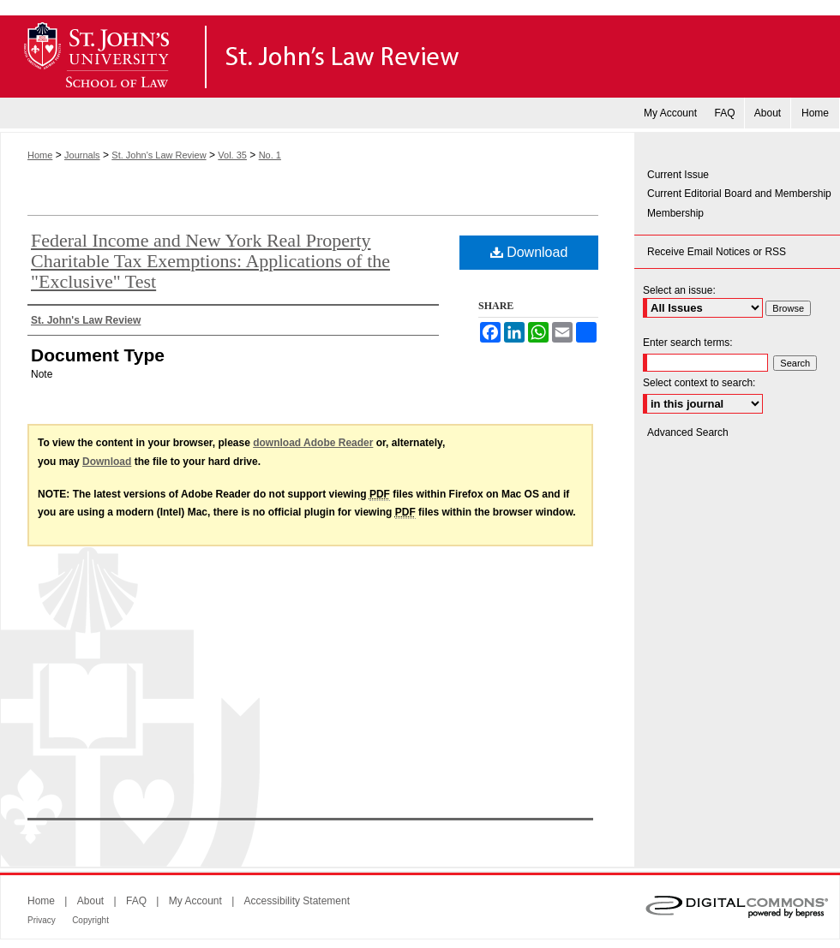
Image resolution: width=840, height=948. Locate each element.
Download (529, 252)
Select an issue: (679, 290)
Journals (82, 155)
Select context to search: (699, 383)
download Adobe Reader (313, 443)
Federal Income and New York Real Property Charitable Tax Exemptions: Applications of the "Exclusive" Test (210, 261)
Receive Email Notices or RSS (716, 252)
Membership (675, 213)
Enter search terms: (688, 343)
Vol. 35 (232, 155)
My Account (195, 901)
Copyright (90, 920)
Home (39, 155)
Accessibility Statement (297, 901)
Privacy (41, 920)
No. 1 (270, 155)
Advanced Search (688, 432)
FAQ (136, 901)
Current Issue (678, 175)
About (90, 901)
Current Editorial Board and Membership (739, 194)
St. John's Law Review (420, 56)
